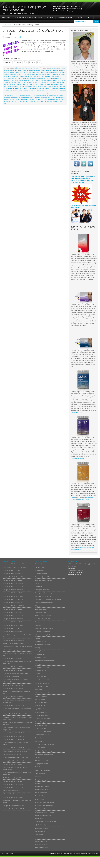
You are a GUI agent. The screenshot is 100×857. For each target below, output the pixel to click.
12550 (51, 68)
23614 (12, 72)
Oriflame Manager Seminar (42, 722)
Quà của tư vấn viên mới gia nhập (44, 744)
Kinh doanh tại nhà (40, 641)
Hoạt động (38, 625)
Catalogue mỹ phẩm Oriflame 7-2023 (13, 570)
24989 (20, 72)
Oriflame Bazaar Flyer (41, 712)
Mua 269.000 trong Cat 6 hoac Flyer (33, 80)
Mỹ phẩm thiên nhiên (41, 702)
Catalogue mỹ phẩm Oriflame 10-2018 (13, 658)
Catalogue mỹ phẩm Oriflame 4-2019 (13, 625)
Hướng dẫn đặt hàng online (23, 68)
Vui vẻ (37, 838)
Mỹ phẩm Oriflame (40, 699)
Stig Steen (38, 776)
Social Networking (40, 773)
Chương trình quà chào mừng (43, 593)
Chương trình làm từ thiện (42, 590)
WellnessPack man (76, 412)
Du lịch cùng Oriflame (41, 609)
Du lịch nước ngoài (40, 612)
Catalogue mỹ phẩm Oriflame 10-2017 (13, 736)
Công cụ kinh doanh (40, 606)
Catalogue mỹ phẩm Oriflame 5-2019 (13, 622)
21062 (28, 70)
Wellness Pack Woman (48, 97)
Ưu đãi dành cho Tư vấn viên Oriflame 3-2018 (15, 673)
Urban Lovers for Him (11, 95)
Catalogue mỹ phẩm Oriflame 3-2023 (13, 580)
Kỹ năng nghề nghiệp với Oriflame (44, 660)
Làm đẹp (37, 673)
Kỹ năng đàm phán (40, 651)
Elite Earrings (14, 76)
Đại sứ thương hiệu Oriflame (43, 615)
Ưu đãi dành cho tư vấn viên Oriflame (45, 821)
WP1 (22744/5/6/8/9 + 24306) (43, 99)
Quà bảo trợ (38, 738)
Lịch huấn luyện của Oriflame (43, 680)
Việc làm (79, 17)
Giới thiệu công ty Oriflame (42, 619)
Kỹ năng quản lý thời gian (42, 667)
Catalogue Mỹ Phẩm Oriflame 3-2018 (13, 676)
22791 (62, 70)
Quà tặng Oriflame (40, 747)
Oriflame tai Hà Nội (40, 728)
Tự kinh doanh (39, 818)
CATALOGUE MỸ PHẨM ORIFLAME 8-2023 (15, 567)
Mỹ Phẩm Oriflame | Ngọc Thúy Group (24, 9)
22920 (5, 72)
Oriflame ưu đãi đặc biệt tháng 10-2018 (13, 643)
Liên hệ (88, 17)
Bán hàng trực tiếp (40, 567)
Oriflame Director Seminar (42, 715)
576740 (29, 72)
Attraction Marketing (40, 564)
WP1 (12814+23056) (18, 99)
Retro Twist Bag (41, 91)
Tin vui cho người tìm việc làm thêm (45, 802)
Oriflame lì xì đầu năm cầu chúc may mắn (14, 794)
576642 (25, 72)
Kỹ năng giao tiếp (40, 654)
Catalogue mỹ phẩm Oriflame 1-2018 (13, 697)
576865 (42, 72)
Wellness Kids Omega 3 (56, 95)
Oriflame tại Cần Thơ (41, 725)
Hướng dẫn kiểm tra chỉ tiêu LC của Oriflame (15, 733)
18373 (9, 70)
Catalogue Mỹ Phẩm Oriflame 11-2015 (13, 809)
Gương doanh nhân (40, 622)
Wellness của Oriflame (41, 844)
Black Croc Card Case (52, 72)
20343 (20, 70)
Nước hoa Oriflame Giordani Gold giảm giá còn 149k (17, 646)
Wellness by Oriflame (41, 841)
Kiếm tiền (35, 68)
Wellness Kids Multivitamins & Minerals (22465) (33, 95)
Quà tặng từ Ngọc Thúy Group (43, 751)
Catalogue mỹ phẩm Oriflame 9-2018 (13, 667)
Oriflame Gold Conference (42, 718)
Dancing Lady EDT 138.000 (18, 74)
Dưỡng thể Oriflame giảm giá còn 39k (13, 650)
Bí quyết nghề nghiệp (41, 573)
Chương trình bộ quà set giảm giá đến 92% (15, 751)
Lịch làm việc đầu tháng (41, 686)
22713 (58, 70)
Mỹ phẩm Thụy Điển (40, 706)
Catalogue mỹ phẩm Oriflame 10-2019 (13, 606)
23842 (16, 72)
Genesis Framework (81, 853)
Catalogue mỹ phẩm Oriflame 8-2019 (13, 612)
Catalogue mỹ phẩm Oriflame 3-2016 (13, 784)
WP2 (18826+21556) (9, 101)
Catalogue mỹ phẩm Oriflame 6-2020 (13, 590)
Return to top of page (7, 853)
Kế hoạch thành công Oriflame (43, 635)
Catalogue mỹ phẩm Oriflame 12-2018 (13, 631)
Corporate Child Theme (67, 853)
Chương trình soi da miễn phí (43, 596)
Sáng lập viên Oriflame (41, 764)
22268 (43, 70)
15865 (63, 68)
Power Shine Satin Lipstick (26, 91)
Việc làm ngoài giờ (40, 831)
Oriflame (73, 497)
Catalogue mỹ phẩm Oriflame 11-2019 (13, 602)
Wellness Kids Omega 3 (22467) (13, 97)
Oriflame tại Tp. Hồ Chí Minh (43, 731)
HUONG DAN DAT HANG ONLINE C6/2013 (26, 78)
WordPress (91, 853)
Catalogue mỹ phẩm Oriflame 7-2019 (13, 615)
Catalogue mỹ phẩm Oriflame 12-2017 (13, 705)
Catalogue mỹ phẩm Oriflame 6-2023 (13, 573)
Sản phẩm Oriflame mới (41, 760)
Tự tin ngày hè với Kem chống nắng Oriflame (15, 761)
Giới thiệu (50, 17)
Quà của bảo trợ (39, 741)
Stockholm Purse (13, 93)
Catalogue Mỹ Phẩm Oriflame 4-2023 (13, 577)
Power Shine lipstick (10, 91)
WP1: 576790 (62, 99)
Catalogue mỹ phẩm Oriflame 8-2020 (13, 583)
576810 (34, 72)
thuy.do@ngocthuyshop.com (75, 570)
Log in (96, 853)
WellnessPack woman (77, 458)
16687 (5, 70)
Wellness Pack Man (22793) (31, 97)
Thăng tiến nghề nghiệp (41, 780)
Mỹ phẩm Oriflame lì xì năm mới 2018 (13, 685)
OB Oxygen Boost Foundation (17, 88)
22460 (47, 70)
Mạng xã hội (38, 689)
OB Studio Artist (33, 88)
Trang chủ (6, 17)
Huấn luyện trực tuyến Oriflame (44, 628)
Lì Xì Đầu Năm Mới (40, 677)
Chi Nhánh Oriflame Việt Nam (43, 580)
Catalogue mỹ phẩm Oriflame (43, 577)
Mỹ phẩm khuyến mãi (41, 696)
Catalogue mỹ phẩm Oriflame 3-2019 (13, 628)
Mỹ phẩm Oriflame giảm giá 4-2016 (12, 778)
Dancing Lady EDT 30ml (34, 74)
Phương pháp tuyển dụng (42, 735)
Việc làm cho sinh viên (41, 828)
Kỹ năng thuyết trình (40, 670)
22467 (51, 70)
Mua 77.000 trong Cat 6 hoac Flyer (37, 84)
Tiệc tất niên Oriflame (41, 792)
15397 (59, 68)
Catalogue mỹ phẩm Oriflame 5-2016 (13, 764)
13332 (55, 68)
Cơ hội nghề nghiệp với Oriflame (44, 602)
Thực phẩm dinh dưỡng (41, 789)
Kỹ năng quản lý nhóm (41, 664)
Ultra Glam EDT (42, 93)
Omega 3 (41, 88)
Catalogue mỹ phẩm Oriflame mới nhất (13, 564)
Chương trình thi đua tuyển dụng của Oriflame (48, 599)
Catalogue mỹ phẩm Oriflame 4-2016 (13, 781)
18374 (12, 70)
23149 (9, 72)
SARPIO (37, 767)
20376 (24, 70)
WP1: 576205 (54, 99)
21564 (32, 70)
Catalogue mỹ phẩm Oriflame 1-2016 (13, 797)
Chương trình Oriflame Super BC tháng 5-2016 (16, 757)
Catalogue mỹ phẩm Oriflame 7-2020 (13, 586)
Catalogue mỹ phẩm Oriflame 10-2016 (13, 748)
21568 (36, 70)
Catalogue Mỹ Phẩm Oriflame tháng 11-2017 (15, 714)
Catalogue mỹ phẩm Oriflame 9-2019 (13, 609)
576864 (38, 72)
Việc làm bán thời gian (41, 825)
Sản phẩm (38, 757)
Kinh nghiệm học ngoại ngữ (43, 644)
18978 (16, 70)
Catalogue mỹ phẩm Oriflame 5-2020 (13, 593)
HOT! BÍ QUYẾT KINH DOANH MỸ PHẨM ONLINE (28, 17)
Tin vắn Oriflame (39, 799)
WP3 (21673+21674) (46, 101)
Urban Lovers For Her (55, 93)
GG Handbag (47, 76)
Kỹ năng (37, 648)
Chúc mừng (38, 586)
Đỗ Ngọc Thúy (17, 37)
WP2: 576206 (29, 101)
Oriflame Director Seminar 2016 (11, 791)
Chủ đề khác (38, 583)
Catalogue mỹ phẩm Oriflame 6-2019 (13, 619)
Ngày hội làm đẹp (40, 709)
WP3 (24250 (55, 101)
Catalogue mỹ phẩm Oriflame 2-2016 (13, 787)
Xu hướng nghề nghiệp (41, 847)
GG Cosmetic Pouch (36, 76)
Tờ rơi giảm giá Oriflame (42, 809)
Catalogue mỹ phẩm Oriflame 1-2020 (13, 599)
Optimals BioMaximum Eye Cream (55, 88)
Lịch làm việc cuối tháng (42, 683)
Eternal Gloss (24, 76)
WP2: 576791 (37, 101)
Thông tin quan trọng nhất (42, 786)
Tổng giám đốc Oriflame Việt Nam (44, 812)
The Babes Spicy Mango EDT (28, 93)
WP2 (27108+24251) (20, 101)
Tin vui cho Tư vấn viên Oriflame (44, 805)
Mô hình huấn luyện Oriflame (43, 693)
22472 (55, 70)
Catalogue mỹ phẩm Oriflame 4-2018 (13, 670)
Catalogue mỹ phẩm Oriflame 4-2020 (13, 596)
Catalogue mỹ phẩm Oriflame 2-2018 (13, 688)
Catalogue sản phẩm (65, 17)
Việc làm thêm (39, 834)
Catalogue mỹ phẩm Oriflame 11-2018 (13, 640)
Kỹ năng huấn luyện (40, 657)
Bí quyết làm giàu (40, 570)
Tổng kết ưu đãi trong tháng (43, 815)
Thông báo (38, 783)
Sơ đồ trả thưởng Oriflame (42, 770)
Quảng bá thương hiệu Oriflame (44, 754)
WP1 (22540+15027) (29, 99)
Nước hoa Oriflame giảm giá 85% (12, 754)
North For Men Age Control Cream (25, 86)
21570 (39, 70)
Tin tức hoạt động (40, 796)
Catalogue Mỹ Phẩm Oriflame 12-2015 (13, 805)
